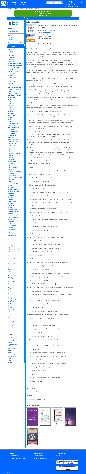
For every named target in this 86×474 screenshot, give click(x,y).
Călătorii (10, 121)
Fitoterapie (11, 238)
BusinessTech (47, 32)
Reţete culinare (12, 93)
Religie (10, 288)
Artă (9, 99)
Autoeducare (12, 133)
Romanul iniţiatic (13, 322)
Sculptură (11, 109)
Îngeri (10, 318)
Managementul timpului (15, 153)
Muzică (10, 105)
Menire (10, 157)
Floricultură (11, 73)
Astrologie (11, 113)
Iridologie (11, 246)
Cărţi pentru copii (13, 123)
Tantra (10, 358)
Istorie (10, 207)
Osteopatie (11, 254)
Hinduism (11, 294)
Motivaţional (12, 159)
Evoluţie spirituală (13, 143)
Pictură (10, 107)
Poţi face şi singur (13, 276)
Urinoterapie (12, 266)
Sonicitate (11, 308)
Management (12, 59)
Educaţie (10, 187)
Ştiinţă (10, 334)
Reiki (10, 260)
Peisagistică (11, 79)
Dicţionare (11, 179)
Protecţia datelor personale (18, 458)
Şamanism (11, 326)
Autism (10, 280)
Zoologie (10, 362)
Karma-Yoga (12, 356)
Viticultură (11, 83)
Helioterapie (12, 242)
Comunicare (11, 135)
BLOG (10, 28)
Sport (9, 332)
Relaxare (11, 169)
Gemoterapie (12, 240)
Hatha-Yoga (11, 354)
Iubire (10, 151)
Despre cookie (62, 453)
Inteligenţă (11, 149)
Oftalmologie (12, 219)
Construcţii (11, 125)
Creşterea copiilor (13, 139)
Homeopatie (11, 244)
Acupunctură (12, 225)
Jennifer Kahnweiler (49, 30)
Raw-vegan (11, 91)
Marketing (11, 61)
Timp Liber (11, 348)
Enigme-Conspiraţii (14, 191)
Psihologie (11, 278)
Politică (10, 270)
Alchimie (11, 312)
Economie (11, 336)
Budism (10, 290)
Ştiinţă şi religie (13, 300)
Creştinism (11, 292)
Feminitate (11, 145)
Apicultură (11, 69)
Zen (9, 330)
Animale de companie (14, 95)
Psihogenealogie (13, 284)
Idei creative (11, 205)
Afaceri (10, 49)
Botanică (10, 119)
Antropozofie (12, 314)
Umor (9, 350)
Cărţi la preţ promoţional (15, 43)
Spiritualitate (12, 310)
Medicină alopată (13, 211)
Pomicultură (11, 81)
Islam (10, 296)
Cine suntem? (14, 455)
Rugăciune (11, 262)
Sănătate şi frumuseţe (14, 171)
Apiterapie (11, 227)
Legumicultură (12, 77)
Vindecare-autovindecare (15, 177)
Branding (11, 55)
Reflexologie (12, 258)
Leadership (11, 57)
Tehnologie (11, 346)
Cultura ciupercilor (13, 71)
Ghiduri (10, 199)
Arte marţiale (12, 111)
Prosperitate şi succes (14, 163)
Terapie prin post (13, 264)
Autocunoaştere (12, 131)
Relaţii (10, 165)
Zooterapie (11, 268)
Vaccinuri (11, 222)
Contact (12, 453)
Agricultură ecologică (14, 63)
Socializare (11, 173)
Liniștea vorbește (32, 426)
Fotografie (11, 103)
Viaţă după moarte (13, 328)
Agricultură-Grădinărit (15, 65)
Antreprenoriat (12, 53)
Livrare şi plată (38, 455)
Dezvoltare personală (14, 127)
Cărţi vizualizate (13, 31)
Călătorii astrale (13, 316)
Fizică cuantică (12, 338)
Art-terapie (11, 230)
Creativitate (11, 137)
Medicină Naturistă (14, 224)
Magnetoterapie (12, 248)
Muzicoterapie (12, 252)
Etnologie (11, 193)
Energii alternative (13, 189)
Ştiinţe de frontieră (14, 344)
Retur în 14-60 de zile (40, 458)
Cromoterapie (12, 235)
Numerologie (12, 320)
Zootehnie (11, 85)
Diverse (10, 181)
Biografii (10, 117)
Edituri (10, 37)
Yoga (9, 352)
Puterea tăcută (44, 426)
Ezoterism (11, 195)
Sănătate (10, 304)
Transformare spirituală (15, 175)
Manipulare (11, 272)
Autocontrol (11, 129)
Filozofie (10, 197)
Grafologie (11, 340)
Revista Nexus (12, 302)
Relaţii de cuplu (13, 167)
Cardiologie (11, 213)
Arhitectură (11, 97)
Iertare (10, 147)
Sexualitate (11, 306)
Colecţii (10, 39)
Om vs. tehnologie (13, 161)
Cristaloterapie (12, 234)
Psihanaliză (11, 282)
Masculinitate (12, 155)
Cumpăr (31, 41)
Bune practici (12, 201)
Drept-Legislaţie (13, 183)
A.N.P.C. (60, 455)
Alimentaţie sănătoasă (14, 87)
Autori (10, 35)
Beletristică (11, 115)
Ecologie (10, 185)
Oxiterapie (11, 256)
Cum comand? (38, 453)
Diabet (10, 216)
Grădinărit (11, 75)
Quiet (57, 424)
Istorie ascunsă (12, 209)
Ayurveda (11, 232)
